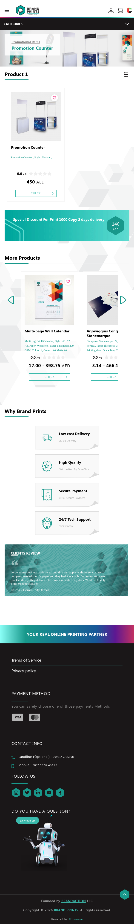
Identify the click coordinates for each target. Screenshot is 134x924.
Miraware (76, 919)
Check (36, 193)
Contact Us (27, 820)
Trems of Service (26, 660)
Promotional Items (25, 42)
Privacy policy (23, 670)
